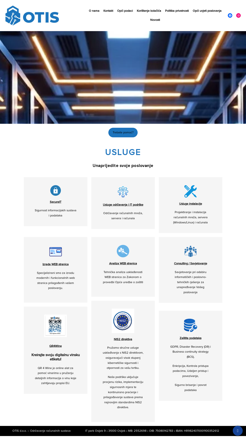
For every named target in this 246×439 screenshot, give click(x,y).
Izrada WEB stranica (56, 264)
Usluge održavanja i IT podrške (123, 204)
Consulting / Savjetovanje (190, 263)
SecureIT (55, 202)
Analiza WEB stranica (123, 263)
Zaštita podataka (190, 338)
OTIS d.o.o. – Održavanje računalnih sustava (41, 430)
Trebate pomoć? (123, 132)
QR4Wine (55, 346)
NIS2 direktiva (123, 339)
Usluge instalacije (190, 203)
